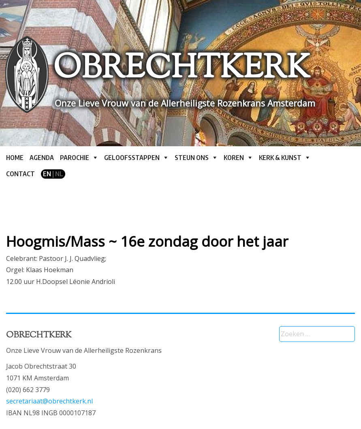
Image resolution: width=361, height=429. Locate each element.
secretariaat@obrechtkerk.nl (49, 401)
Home (14, 158)
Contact (20, 174)
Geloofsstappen (132, 158)
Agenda (42, 158)
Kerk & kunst (280, 158)
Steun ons (192, 158)
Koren (234, 158)
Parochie (74, 158)
